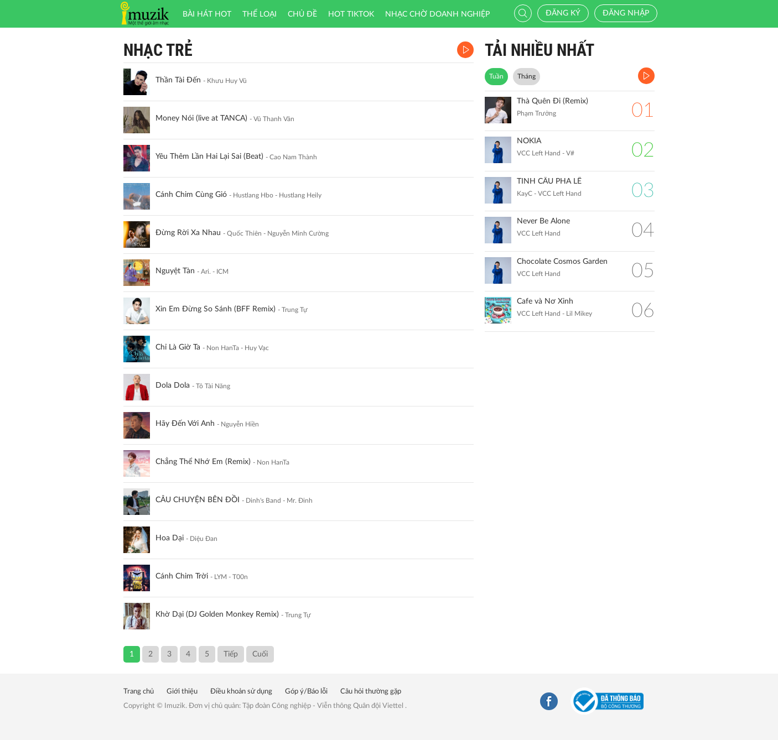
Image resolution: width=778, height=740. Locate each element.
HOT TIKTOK (351, 14)
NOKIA (529, 141)
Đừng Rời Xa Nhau (188, 233)
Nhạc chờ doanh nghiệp (437, 14)
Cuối (260, 654)
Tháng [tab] (526, 76)
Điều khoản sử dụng (241, 691)
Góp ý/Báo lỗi (306, 691)
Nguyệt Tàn (175, 271)
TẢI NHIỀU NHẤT (539, 50)
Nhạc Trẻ (158, 50)
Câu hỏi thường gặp (370, 691)
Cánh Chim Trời (181, 576)
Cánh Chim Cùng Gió (191, 195)
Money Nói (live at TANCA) (201, 118)
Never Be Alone (543, 221)
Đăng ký (563, 13)
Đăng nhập (626, 13)
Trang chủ (138, 691)
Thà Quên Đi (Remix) (552, 101)
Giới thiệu (182, 691)
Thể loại (259, 14)
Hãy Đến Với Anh (185, 424)
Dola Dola (172, 385)
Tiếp (231, 654)
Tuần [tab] (496, 76)
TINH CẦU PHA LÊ (549, 181)
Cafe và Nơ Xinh (545, 301)
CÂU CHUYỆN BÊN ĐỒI (197, 500)
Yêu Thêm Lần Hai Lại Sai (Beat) (209, 156)
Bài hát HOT (207, 14)
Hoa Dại (169, 538)
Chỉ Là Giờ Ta (177, 347)
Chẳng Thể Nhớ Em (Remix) (203, 462)
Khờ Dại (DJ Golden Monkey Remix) (217, 614)
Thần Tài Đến (178, 80)
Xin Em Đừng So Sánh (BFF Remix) (215, 309)
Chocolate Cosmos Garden (562, 261)
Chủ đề (302, 14)
